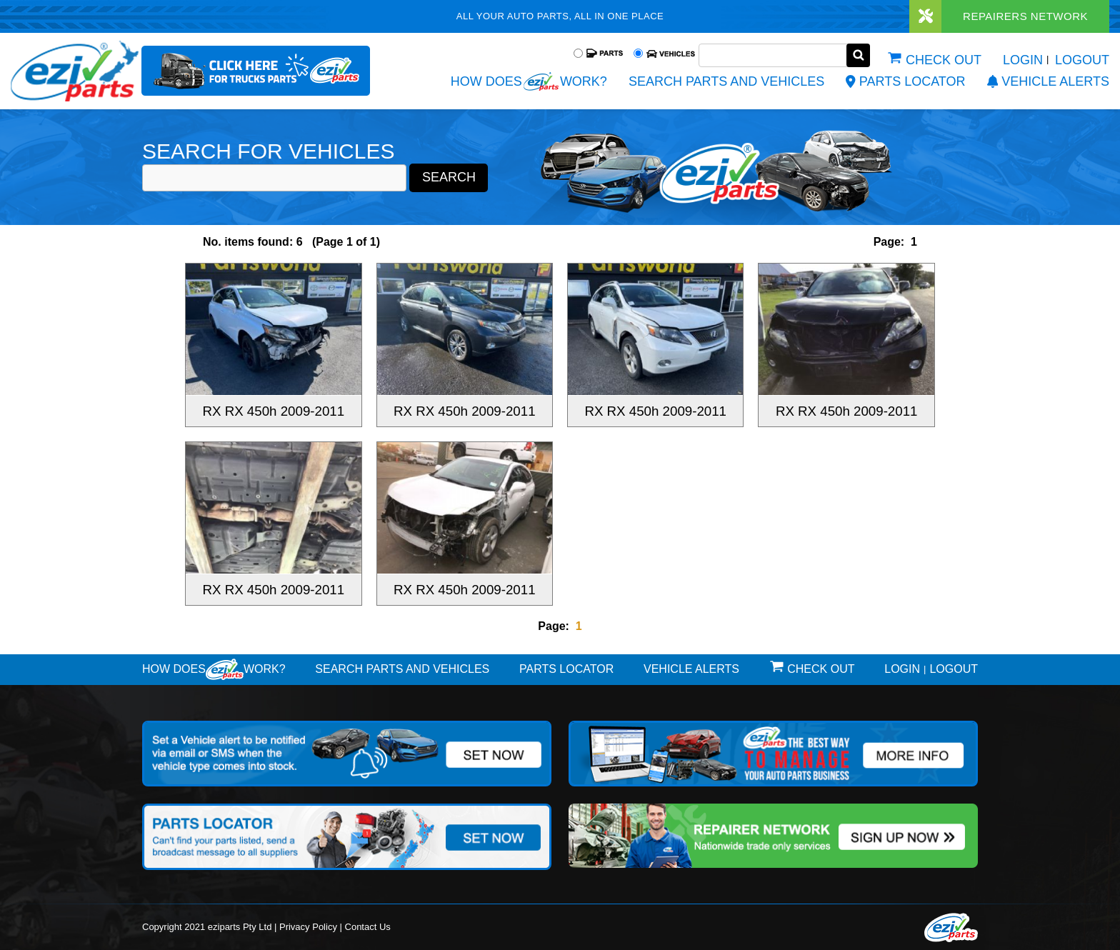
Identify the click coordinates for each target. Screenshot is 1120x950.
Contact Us (368, 924)
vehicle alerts (1048, 81)
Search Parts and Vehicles (726, 81)
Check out (943, 60)
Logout (1082, 60)
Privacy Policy (308, 924)
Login (1023, 60)
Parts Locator (905, 81)
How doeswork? (214, 669)
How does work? (529, 81)
